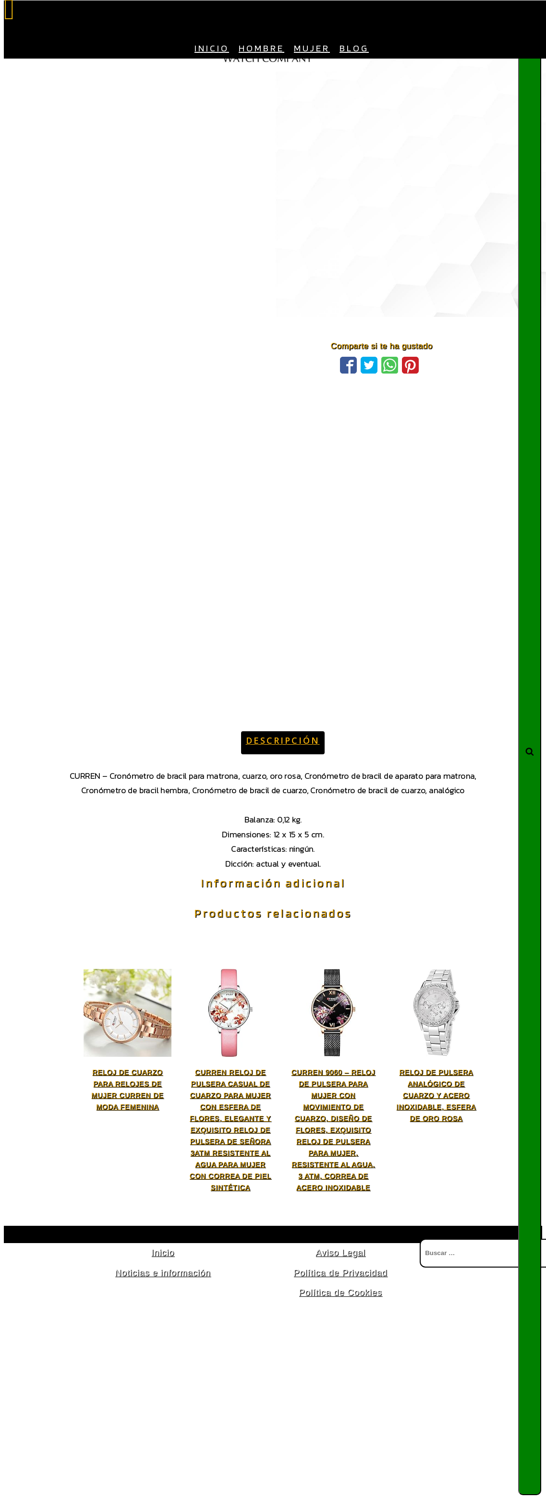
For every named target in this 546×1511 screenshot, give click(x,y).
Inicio (211, 48)
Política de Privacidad (340, 1273)
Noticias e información (162, 1273)
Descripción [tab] (283, 740)
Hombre (261, 48)
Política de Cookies (340, 1292)
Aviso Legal (340, 1252)
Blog (354, 48)
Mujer (312, 48)
